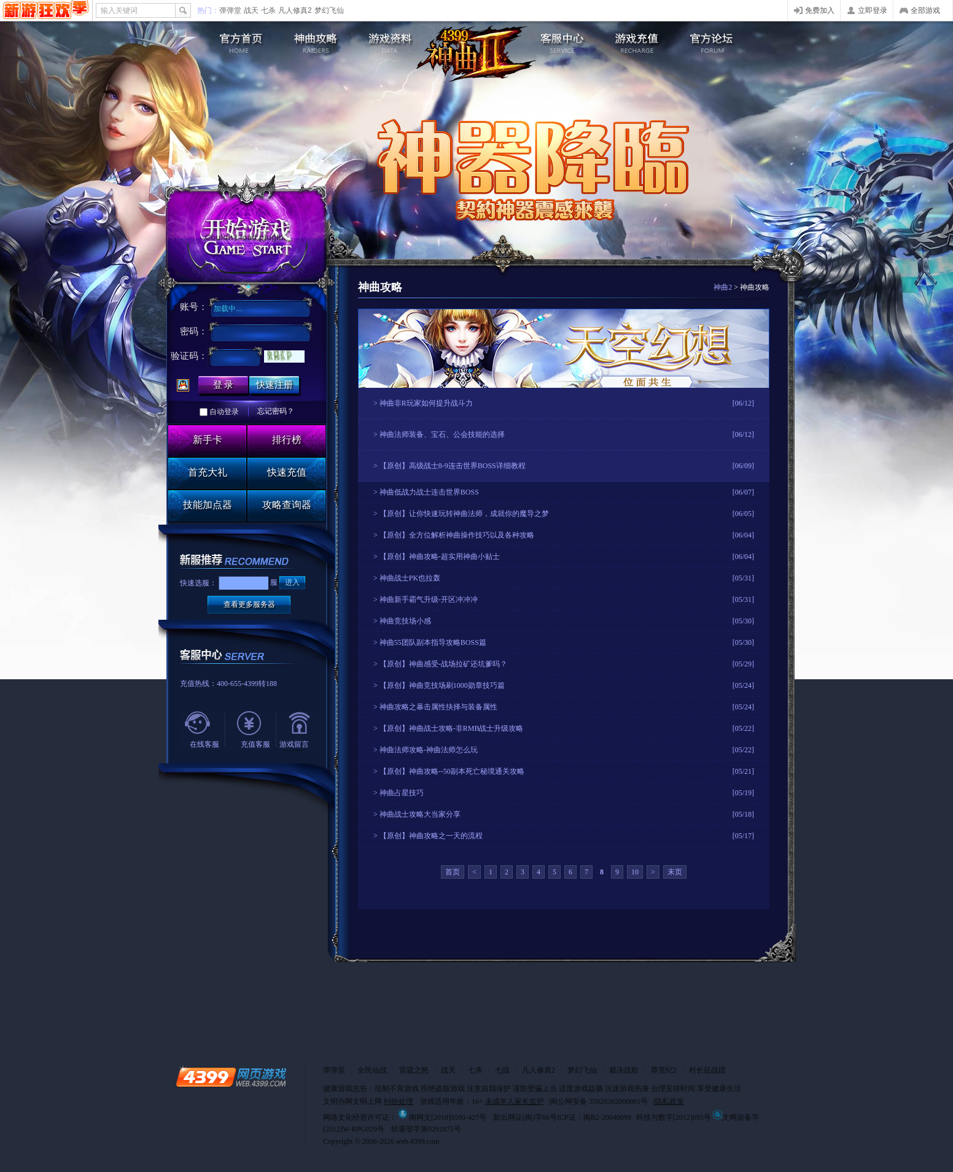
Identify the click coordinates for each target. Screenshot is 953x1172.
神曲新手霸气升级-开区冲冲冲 (428, 599)
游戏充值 (639, 39)
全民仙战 (372, 1070)
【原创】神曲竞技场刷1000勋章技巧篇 (442, 685)
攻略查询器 (286, 504)
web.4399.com (418, 1141)
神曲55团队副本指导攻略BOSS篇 (432, 642)
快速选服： (198, 583)
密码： (194, 331)
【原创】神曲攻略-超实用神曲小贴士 (439, 556)
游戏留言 (294, 744)
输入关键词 (119, 10)
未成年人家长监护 (514, 1101)
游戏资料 (392, 39)
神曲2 (723, 287)
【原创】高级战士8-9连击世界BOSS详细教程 (452, 465)
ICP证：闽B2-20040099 (594, 1117)
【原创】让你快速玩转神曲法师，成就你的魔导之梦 (464, 513)
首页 (452, 872)
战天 (251, 10)
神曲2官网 (234, 39)
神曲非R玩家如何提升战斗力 (426, 403)
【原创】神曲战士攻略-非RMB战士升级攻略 (451, 728)
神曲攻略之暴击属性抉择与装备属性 (438, 707)
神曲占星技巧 (401, 792)
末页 (674, 872)
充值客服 (255, 744)
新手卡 (207, 439)
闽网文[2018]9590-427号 (441, 1117)
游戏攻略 (313, 39)
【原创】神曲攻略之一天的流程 (431, 835)
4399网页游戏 (45, 10)
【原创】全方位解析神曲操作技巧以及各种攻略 (456, 535)
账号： (194, 307)
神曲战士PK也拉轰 (409, 578)
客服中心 (560, 39)
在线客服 (204, 744)
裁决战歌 (624, 1070)
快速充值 (286, 472)
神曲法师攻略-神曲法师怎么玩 (428, 750)
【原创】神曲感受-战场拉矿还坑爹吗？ (443, 664)
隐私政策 (669, 1101)
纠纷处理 (398, 1101)
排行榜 (286, 439)
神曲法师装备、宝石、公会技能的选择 (442, 434)
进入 (292, 582)
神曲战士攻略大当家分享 (420, 814)
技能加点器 (207, 504)
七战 (502, 1070)
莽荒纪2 (664, 1070)
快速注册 (274, 385)
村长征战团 (707, 1070)
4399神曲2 (476, 53)
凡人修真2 (295, 10)
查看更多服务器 (249, 604)
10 (635, 872)
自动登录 (224, 411)
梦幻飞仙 (329, 10)
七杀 (268, 10)
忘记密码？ (275, 411)
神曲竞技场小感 (405, 621)
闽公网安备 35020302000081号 (599, 1101)
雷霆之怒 (414, 1070)
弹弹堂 (230, 10)
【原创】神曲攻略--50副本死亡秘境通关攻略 (451, 771)
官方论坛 (718, 39)
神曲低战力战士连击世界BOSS (429, 492)
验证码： (189, 356)
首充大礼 (207, 472)
